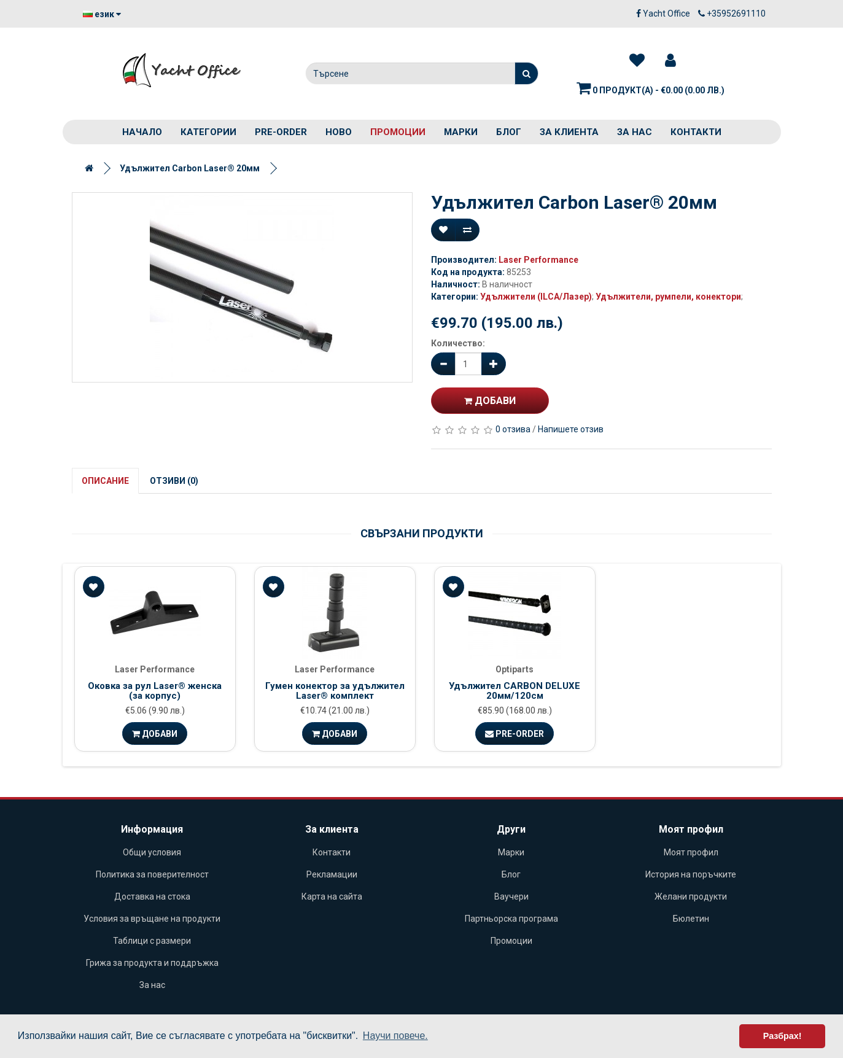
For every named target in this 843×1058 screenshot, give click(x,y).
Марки (461, 132)
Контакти (695, 132)
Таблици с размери (152, 941)
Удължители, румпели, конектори (668, 296)
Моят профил (691, 852)
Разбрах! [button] (782, 1036)
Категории (208, 132)
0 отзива (512, 429)
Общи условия (152, 852)
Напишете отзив (571, 429)
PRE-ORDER (281, 132)
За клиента (569, 132)
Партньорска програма (511, 919)
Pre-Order (514, 734)
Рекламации (331, 874)
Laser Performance (538, 260)
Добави (490, 400)
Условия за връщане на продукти (152, 919)
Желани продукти (691, 896)
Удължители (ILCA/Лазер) (536, 296)
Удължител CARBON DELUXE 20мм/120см (514, 691)
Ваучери (511, 896)
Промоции (397, 132)
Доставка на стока (152, 896)
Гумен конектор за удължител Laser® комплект (335, 691)
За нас (634, 132)
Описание (105, 481)
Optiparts (514, 669)
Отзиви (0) (174, 481)
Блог (508, 132)
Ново (338, 132)
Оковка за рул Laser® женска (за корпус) (155, 691)
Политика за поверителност (152, 874)
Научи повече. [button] (395, 1035)
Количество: (458, 343)
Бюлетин (691, 919)
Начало (142, 132)
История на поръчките (690, 874)
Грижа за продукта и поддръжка (152, 963)
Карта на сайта (331, 896)
